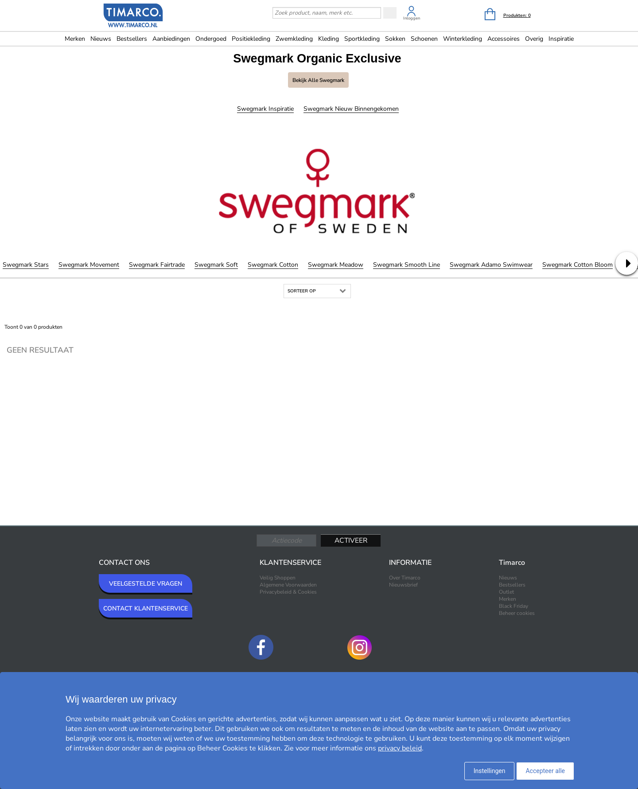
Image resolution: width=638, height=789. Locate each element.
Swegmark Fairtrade (157, 264)
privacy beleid (400, 748)
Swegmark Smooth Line (406, 264)
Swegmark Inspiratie (265, 109)
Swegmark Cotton (273, 264)
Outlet (506, 591)
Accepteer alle (545, 770)
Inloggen (411, 18)
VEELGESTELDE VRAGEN (145, 583)
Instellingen (490, 770)
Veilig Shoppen (278, 577)
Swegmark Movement (88, 264)
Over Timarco (404, 577)
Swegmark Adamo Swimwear (491, 264)
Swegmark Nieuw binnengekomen (351, 109)
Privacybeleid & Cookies (288, 591)
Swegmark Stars (26, 264)
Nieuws (100, 39)
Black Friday (513, 606)
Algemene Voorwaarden (288, 584)
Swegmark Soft (216, 264)
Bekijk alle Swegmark (318, 80)
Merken (75, 39)
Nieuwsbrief (403, 584)
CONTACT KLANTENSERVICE (145, 608)
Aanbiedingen (171, 39)
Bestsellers (132, 39)
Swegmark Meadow (335, 264)
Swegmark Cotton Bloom (577, 264)
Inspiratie (561, 39)
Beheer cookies (517, 613)
